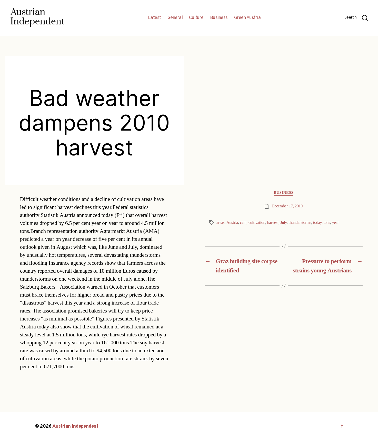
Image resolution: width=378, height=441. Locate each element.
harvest (272, 222)
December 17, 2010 (287, 206)
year (335, 222)
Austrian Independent (75, 426)
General (175, 18)
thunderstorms (300, 222)
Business (219, 18)
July (283, 222)
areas (220, 222)
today (317, 222)
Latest (154, 18)
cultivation (256, 222)
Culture (196, 18)
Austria (232, 222)
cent (243, 222)
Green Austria (247, 18)
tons (327, 222)
